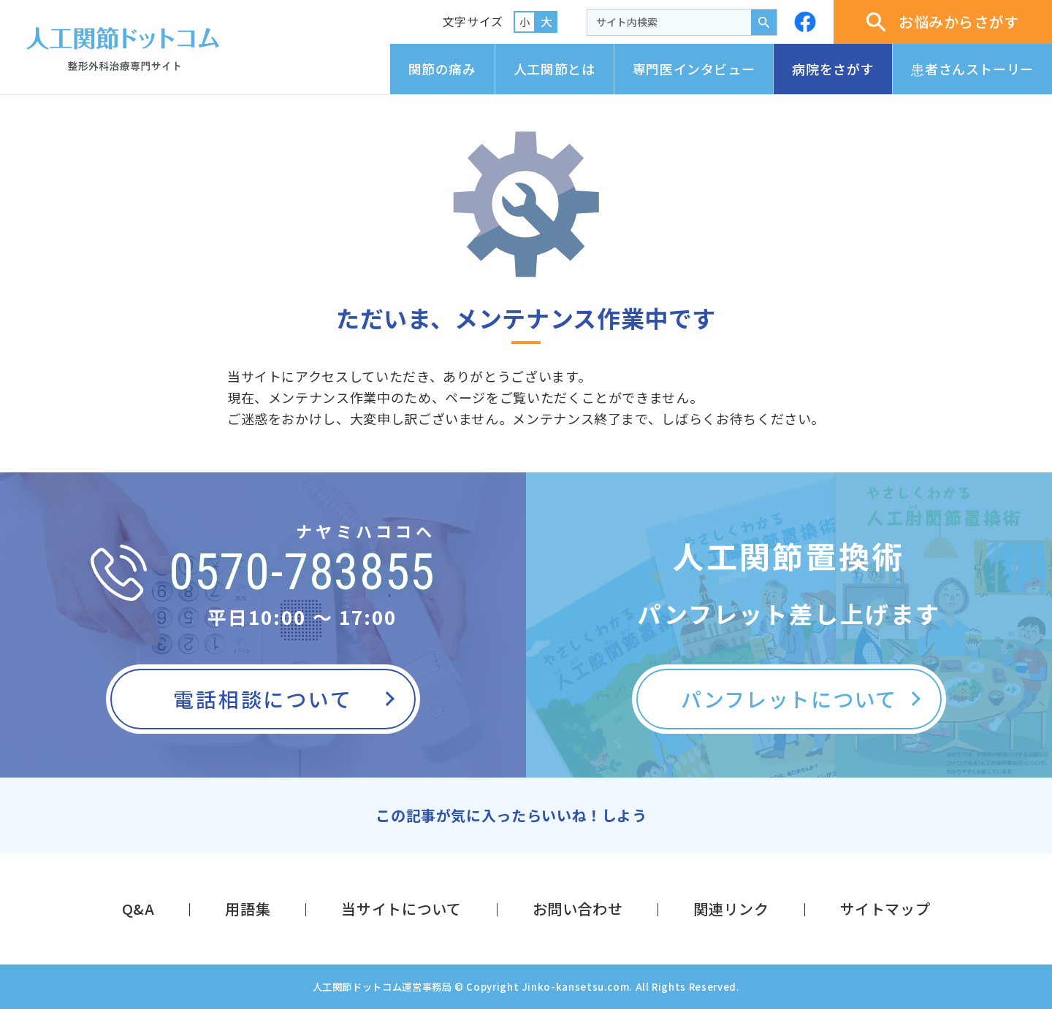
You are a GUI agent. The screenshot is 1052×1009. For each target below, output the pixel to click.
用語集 (247, 908)
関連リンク (731, 908)
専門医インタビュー (694, 68)
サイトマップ (885, 908)
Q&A (138, 908)
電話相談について (262, 698)
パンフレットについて (789, 698)
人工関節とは (554, 68)
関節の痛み (442, 68)
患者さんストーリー (972, 68)
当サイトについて (401, 908)
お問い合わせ (578, 908)
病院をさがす (833, 68)
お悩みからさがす (942, 21)
